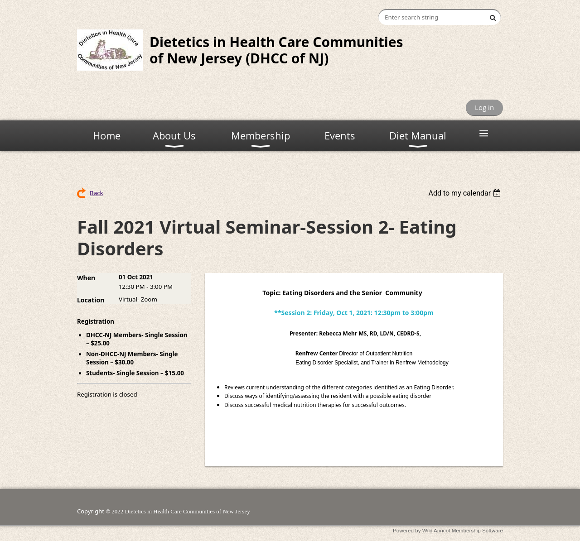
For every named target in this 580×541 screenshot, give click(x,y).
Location (90, 300)
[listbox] (465, 193)
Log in (484, 107)
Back (96, 193)
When (86, 277)
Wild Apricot (436, 530)
